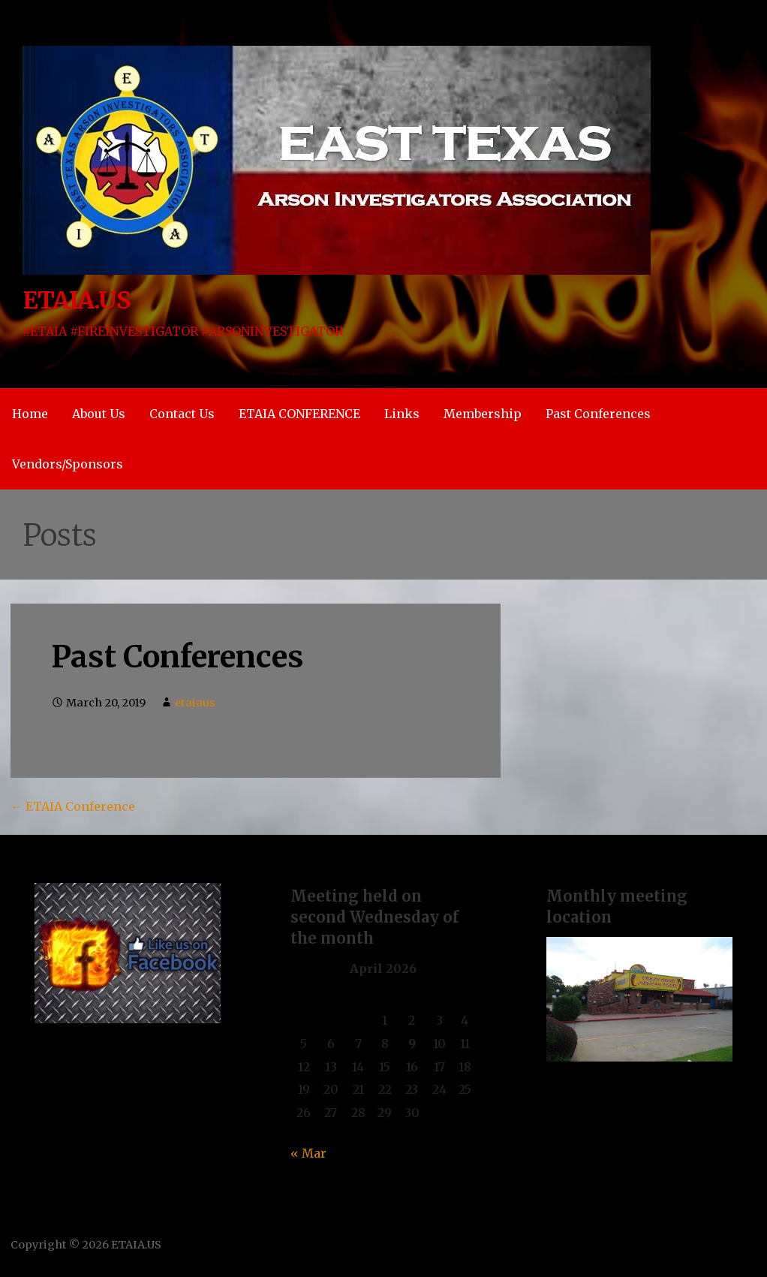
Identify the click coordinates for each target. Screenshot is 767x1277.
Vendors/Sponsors (67, 463)
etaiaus (195, 702)
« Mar (308, 1153)
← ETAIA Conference (73, 806)
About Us (98, 413)
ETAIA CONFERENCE (299, 413)
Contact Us (182, 413)
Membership (483, 413)
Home (30, 413)
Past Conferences (598, 413)
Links (402, 413)
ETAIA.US (77, 300)
